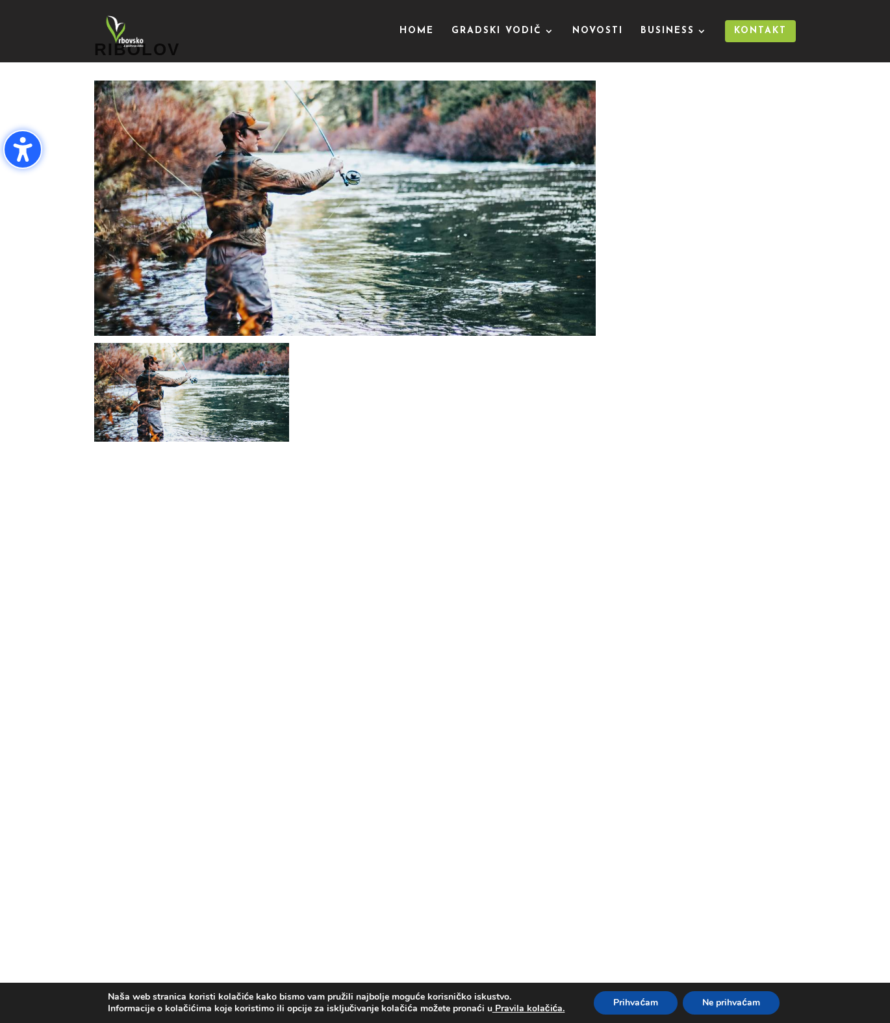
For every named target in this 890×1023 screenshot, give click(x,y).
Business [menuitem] (667, 31)
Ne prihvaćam (731, 1002)
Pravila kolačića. (528, 1008)
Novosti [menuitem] (597, 31)
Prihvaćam (635, 1002)
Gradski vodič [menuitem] (496, 31)
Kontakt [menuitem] (760, 31)
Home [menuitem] (417, 31)
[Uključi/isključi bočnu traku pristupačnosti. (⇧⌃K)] (22, 149)
